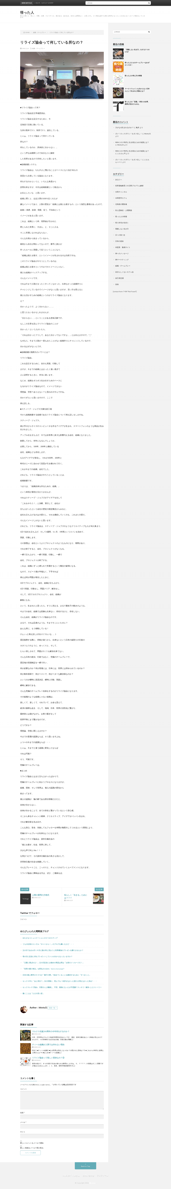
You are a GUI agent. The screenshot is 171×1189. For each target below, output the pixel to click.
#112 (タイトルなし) (71, 1175)
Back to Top (85, 1166)
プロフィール (102, 1175)
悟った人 (92, 1183)
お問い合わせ (88, 1175)
